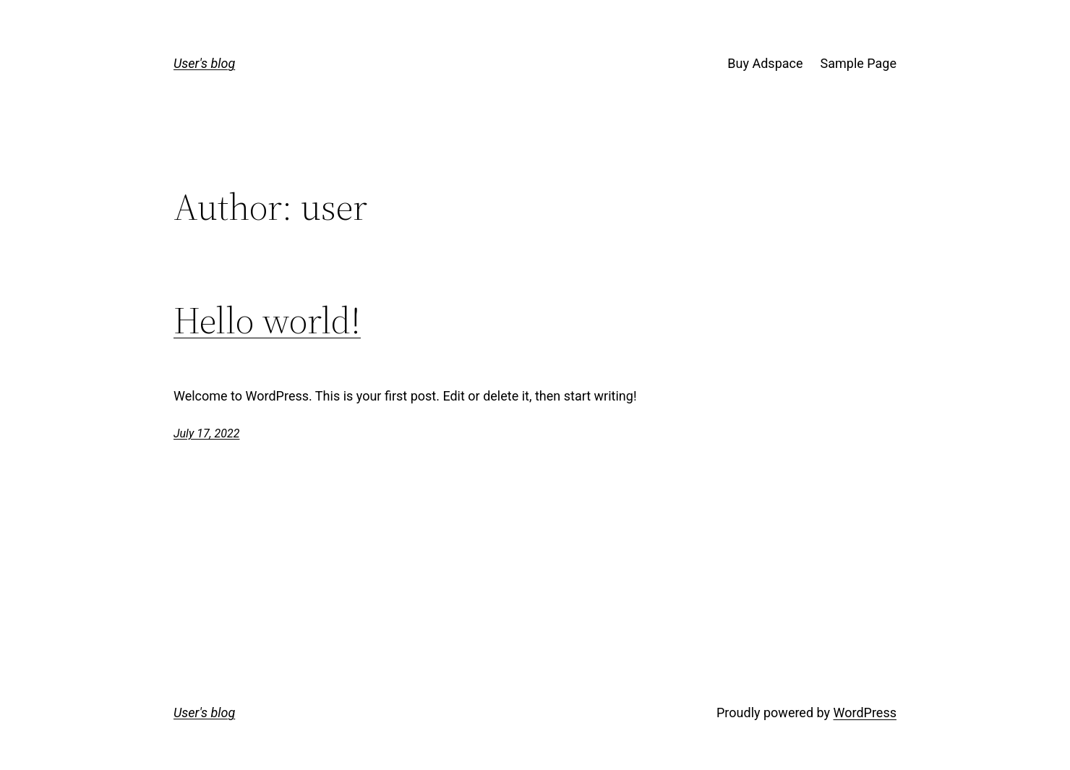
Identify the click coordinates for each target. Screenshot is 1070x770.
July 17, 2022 (206, 433)
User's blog (204, 63)
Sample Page (858, 63)
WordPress (865, 712)
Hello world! (267, 320)
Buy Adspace (765, 63)
